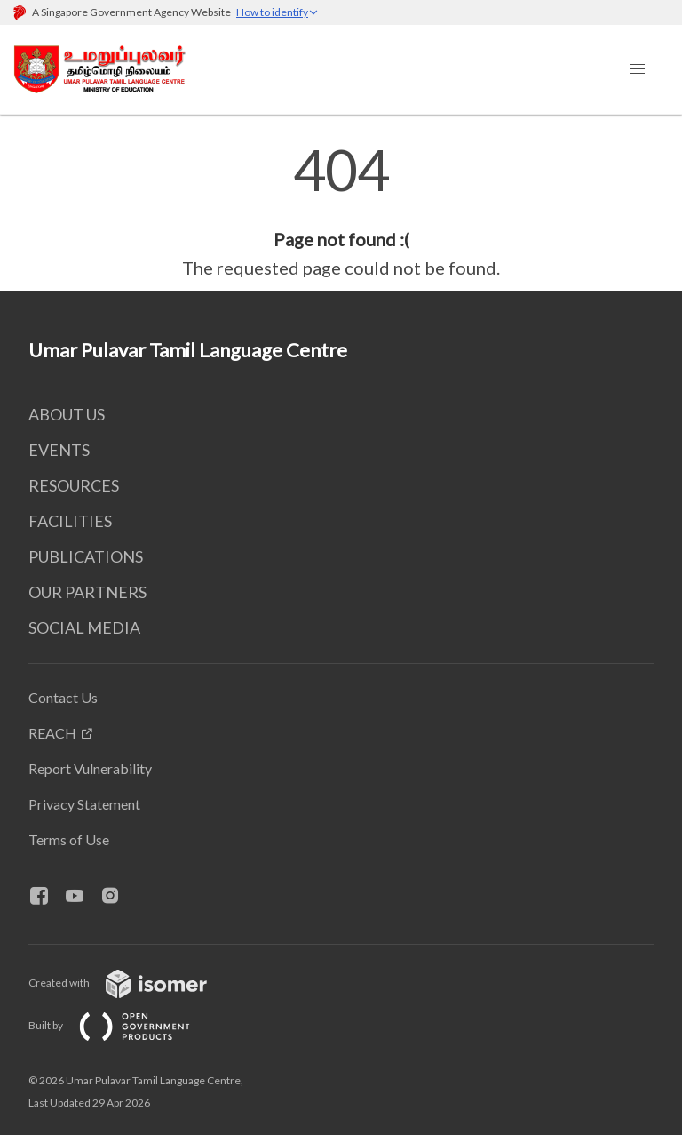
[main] (341, 211)
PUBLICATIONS (85, 556)
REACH (52, 732)
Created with (131, 982)
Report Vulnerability (90, 768)
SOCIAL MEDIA (84, 627)
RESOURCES (73, 485)
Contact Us (63, 697)
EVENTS (59, 450)
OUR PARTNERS (87, 592)
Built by (123, 1025)
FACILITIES (70, 521)
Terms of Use (68, 839)
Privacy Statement (84, 803)
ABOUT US (66, 414)
